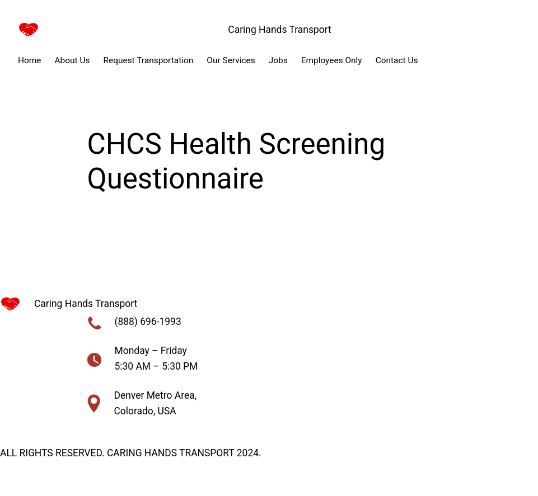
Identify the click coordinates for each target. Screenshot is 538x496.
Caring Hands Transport (279, 29)
